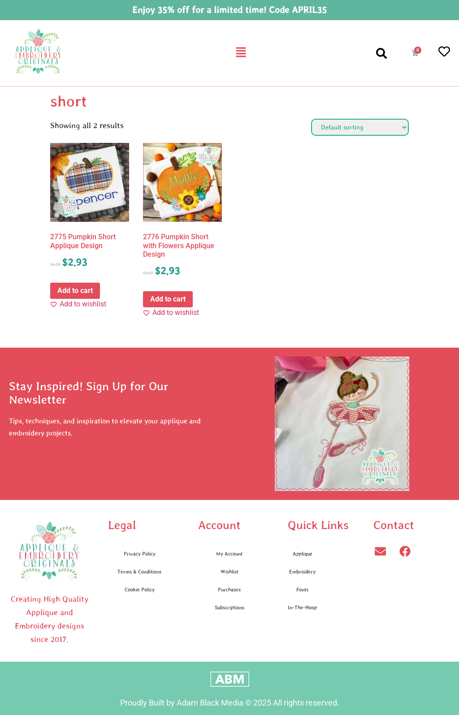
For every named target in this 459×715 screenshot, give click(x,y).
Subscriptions (229, 607)
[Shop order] (360, 127)
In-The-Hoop (302, 607)
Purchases (229, 589)
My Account (229, 553)
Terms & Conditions (139, 571)
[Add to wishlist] (78, 304)
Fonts (302, 589)
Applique (302, 553)
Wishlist (229, 571)
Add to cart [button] (75, 290)
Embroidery (302, 571)
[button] (241, 53)
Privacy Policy (140, 553)
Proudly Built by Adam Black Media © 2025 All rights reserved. (229, 702)
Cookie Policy (140, 589)
